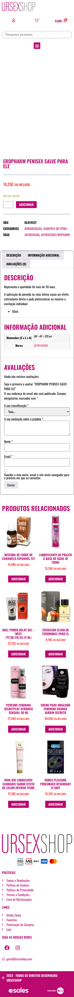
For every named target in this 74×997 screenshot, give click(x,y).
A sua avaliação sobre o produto (23, 418)
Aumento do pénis (55, 228)
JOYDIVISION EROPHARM (55, 234)
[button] (37, 45)
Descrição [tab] (13, 255)
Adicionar (26, 204)
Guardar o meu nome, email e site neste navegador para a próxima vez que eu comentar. (36, 476)
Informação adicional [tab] (44, 255)
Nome (8, 441)
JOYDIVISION (31, 234)
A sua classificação (16, 405)
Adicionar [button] (18, 579)
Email (8, 456)
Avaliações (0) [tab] (16, 264)
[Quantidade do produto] (8, 204)
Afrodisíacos (33, 228)
